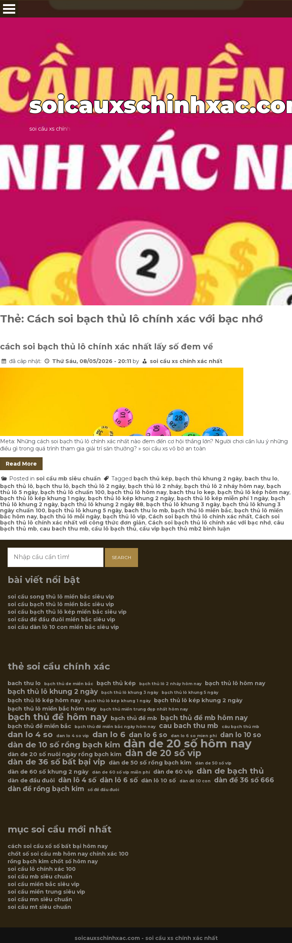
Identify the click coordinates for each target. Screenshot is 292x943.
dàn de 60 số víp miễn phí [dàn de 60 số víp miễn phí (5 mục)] (121, 772)
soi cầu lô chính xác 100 (42, 869)
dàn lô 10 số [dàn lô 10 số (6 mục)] (158, 780)
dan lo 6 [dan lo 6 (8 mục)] (108, 734)
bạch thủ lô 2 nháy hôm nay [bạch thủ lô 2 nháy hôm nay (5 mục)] (170, 683)
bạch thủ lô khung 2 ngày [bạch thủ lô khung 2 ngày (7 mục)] (53, 691)
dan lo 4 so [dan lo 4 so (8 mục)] (30, 734)
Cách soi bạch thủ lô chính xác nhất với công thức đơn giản (139, 519)
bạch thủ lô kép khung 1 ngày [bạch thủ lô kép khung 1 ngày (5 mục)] (117, 700)
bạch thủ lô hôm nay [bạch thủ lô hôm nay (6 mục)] (235, 683)
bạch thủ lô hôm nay (137, 492)
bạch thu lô (52, 486)
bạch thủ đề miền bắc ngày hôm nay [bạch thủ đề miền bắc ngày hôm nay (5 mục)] (115, 726)
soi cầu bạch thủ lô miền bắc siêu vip (61, 604)
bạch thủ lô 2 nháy (154, 486)
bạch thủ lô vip (124, 516)
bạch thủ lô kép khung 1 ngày (42, 498)
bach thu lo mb (146, 510)
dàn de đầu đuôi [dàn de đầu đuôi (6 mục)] (31, 780)
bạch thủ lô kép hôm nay (253, 492)
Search (121, 557)
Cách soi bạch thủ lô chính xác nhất (200, 516)
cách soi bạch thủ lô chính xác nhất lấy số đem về (106, 346)
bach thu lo (261, 478)
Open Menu (9, 8)
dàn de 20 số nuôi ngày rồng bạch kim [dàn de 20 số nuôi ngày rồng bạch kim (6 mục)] (65, 754)
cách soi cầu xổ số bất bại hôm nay (58, 846)
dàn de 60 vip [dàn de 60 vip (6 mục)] (173, 771)
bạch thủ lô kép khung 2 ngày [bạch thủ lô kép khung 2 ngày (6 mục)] (198, 700)
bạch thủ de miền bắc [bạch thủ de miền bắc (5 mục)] (68, 683)
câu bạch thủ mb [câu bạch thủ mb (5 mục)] (240, 726)
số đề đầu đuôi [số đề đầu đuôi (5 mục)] (103, 789)
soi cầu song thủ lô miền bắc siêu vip (61, 596)
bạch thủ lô (16, 486)
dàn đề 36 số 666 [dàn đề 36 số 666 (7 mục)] (244, 780)
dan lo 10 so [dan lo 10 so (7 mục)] (240, 735)
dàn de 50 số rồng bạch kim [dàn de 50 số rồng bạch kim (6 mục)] (150, 762)
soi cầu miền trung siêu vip (46, 891)
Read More (21, 463)
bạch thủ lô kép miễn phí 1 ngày (222, 498)
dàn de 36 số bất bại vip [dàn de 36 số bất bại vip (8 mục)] (56, 762)
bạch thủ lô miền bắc (201, 510)
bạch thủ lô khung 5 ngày (85, 510)
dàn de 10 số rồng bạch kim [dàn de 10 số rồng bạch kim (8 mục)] (64, 745)
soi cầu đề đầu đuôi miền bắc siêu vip (61, 619)
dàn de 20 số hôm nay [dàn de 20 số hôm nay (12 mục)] (188, 743)
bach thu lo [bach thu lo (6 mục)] (24, 683)
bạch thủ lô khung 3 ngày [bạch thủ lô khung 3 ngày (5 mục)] (129, 692)
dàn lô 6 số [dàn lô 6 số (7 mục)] (119, 780)
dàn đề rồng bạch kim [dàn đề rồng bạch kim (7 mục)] (46, 789)
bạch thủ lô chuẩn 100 (72, 492)
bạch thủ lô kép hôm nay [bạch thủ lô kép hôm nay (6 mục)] (44, 700)
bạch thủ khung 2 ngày (208, 478)
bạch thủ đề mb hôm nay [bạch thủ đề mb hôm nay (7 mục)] (204, 718)
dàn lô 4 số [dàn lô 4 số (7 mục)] (77, 780)
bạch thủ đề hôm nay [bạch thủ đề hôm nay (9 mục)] (57, 717)
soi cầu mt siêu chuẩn (39, 907)
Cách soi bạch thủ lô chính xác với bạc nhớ (209, 522)
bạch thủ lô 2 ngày (98, 486)
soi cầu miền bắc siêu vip (43, 884)
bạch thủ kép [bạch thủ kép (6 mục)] (116, 683)
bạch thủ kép (152, 478)
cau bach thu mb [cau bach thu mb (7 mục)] (188, 726)
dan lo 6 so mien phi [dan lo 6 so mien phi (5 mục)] (194, 735)
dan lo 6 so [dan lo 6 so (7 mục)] (148, 735)
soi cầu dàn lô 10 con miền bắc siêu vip (63, 627)
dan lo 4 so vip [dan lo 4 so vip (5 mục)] (72, 735)
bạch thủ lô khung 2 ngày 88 (101, 504)
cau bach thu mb (64, 528)
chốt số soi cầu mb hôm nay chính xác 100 (68, 853)
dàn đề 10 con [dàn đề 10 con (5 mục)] (195, 781)
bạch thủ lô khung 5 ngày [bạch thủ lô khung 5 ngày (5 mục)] (190, 692)
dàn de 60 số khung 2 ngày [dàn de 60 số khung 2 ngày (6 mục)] (48, 771)
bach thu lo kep (192, 492)
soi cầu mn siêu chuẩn (40, 899)
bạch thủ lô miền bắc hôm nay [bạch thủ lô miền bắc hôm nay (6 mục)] (52, 708)
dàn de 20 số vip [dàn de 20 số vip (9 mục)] (163, 753)
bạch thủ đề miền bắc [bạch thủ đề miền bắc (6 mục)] (39, 726)
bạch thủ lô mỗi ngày (70, 516)
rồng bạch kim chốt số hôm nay (53, 861)
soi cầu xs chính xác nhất (186, 361)
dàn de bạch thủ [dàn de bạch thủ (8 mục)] (230, 771)
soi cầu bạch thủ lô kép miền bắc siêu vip (67, 611)
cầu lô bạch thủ (113, 528)
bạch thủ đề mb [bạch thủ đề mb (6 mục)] (134, 718)
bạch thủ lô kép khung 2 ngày (131, 498)
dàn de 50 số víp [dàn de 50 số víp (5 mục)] (213, 763)
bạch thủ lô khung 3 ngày (183, 504)
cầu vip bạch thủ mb (168, 528)
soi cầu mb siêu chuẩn (68, 478)
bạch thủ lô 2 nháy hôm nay (224, 486)
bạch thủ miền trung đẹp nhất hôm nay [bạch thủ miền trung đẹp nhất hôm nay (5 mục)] (144, 709)
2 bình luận (214, 528)
